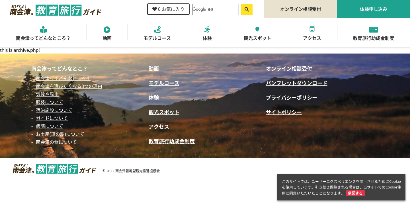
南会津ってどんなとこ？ (59, 68)
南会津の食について (56, 142)
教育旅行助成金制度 (172, 141)
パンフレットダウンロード (296, 83)
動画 (154, 68)
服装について (49, 102)
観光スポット (164, 112)
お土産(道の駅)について (60, 134)
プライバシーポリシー (291, 97)
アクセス (159, 126)
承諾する (355, 193)
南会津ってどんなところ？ (63, 78)
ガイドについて (52, 118)
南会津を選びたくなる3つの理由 (69, 86)
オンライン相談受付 (300, 9)
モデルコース (164, 83)
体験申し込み (373, 9)
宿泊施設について (54, 110)
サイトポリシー (284, 112)
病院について (49, 126)
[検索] (214, 9)
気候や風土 (47, 94)
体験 (154, 97)
